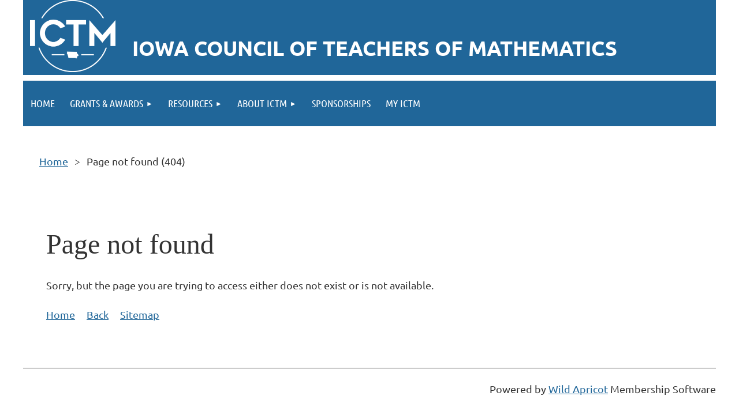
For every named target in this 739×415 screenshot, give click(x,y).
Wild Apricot (578, 389)
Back (98, 314)
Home (53, 161)
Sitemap (139, 314)
